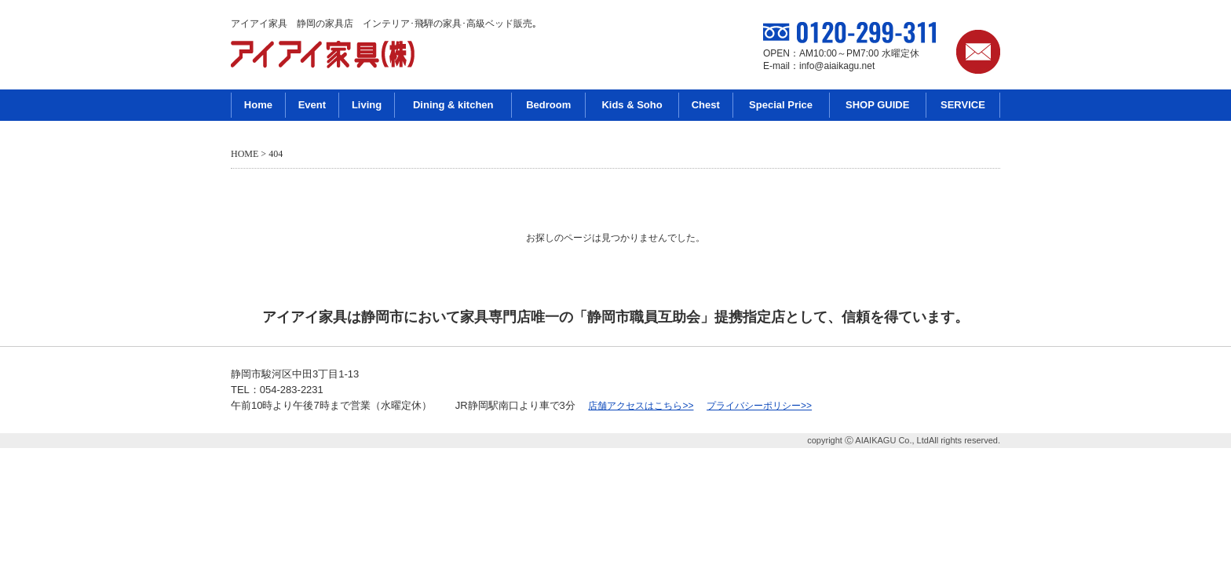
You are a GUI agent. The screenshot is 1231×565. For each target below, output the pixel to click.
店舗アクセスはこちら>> (640, 405)
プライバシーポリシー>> (759, 405)
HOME (244, 153)
